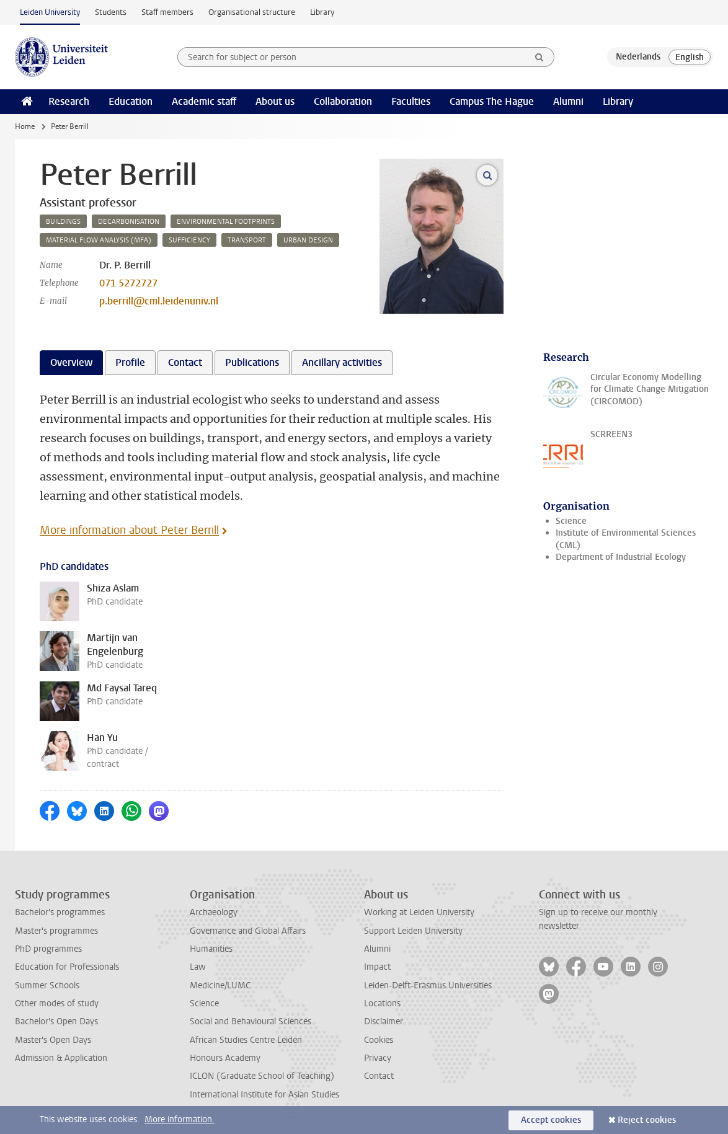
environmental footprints (226, 221)
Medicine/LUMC (220, 985)
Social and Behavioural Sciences (250, 1021)
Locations (382, 1003)
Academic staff (204, 101)
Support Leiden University (413, 931)
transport (247, 240)
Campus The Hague (492, 101)
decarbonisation (128, 221)
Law (198, 967)
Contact (379, 1076)
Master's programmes (56, 931)
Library (322, 12)
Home (25, 126)
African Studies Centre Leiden (246, 1040)
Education (131, 101)
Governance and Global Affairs (248, 931)
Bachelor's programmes (60, 912)
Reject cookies (647, 1120)
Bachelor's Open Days (56, 1021)
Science (571, 521)
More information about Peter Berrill (129, 530)
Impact (377, 967)
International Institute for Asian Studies (264, 1095)
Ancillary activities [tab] (342, 362)
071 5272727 (128, 283)
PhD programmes (48, 949)
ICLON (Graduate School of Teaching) (262, 1076)
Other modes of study (57, 1003)
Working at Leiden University (419, 912)
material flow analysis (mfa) (98, 240)
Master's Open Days (53, 1040)
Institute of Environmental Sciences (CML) (626, 539)
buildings (63, 221)
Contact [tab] (185, 362)
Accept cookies (551, 1120)
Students (111, 12)
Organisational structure (251, 12)
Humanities (211, 949)
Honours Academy (225, 1058)
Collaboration (343, 101)
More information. (179, 1119)
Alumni (568, 101)
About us (275, 101)
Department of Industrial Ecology (621, 557)
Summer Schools (47, 985)
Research (68, 101)
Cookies (378, 1040)
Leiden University (50, 12)
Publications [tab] (252, 362)
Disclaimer (383, 1021)
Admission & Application (61, 1058)
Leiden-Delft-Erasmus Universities (428, 985)
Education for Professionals (67, 967)
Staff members (167, 12)
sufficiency (189, 240)
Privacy (377, 1058)
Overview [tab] (71, 362)
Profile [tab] (130, 362)
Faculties (410, 101)
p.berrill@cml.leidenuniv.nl (158, 301)
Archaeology (213, 912)
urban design (308, 240)
